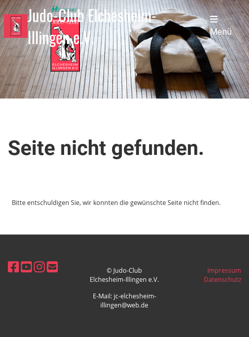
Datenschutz (222, 279)
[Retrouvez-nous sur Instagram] (39, 266)
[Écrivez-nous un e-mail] (52, 266)
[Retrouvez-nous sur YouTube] (26, 266)
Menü (221, 26)
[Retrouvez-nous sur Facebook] (13, 266)
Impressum (224, 270)
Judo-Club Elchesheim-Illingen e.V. (92, 26)
